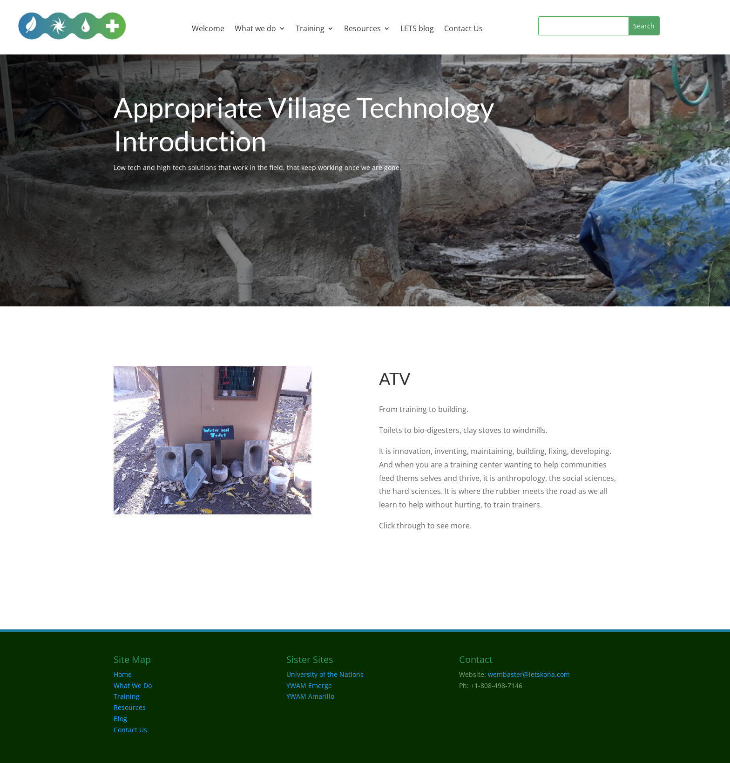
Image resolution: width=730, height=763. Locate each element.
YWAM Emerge (309, 685)
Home (123, 674)
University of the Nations (325, 674)
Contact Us (463, 29)
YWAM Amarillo (310, 696)
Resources (362, 29)
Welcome (208, 29)
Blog (120, 718)
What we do (255, 29)
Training (310, 29)
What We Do (133, 685)
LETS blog (417, 29)
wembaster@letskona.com (529, 674)
